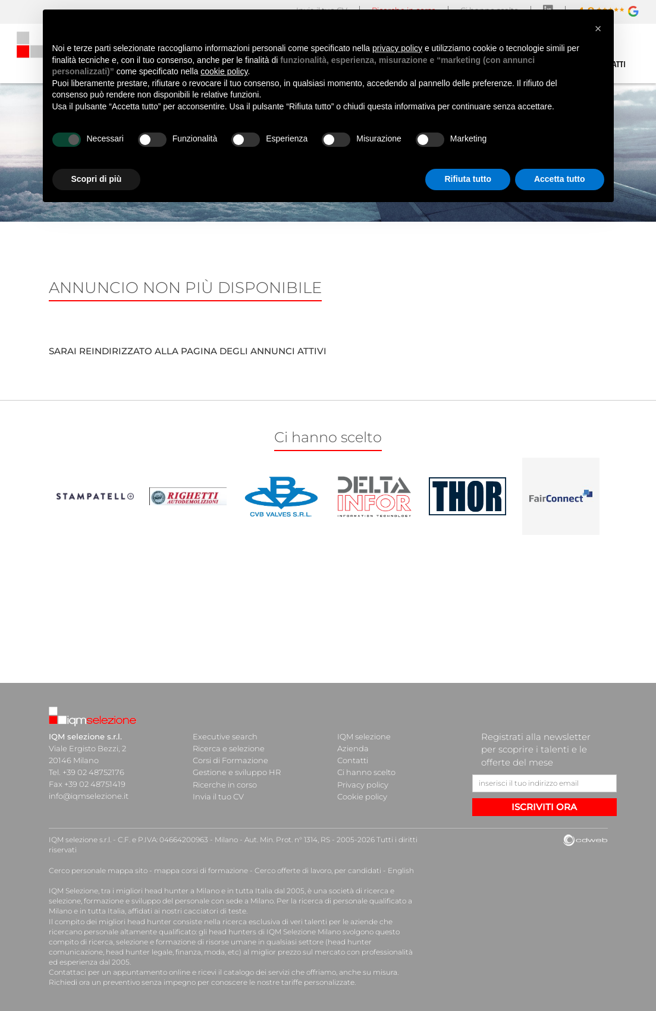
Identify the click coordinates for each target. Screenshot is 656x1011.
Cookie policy (362, 796)
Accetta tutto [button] (559, 179)
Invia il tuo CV (218, 796)
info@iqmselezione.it (88, 796)
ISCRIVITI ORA (544, 806)
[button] (598, 28)
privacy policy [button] (397, 48)
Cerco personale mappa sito (98, 870)
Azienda (353, 748)
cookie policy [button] (223, 71)
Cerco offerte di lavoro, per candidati (318, 870)
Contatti (352, 760)
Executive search (225, 736)
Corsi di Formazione (230, 760)
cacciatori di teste (215, 910)
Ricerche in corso (225, 784)
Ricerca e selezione (229, 748)
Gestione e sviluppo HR (237, 772)
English (401, 870)
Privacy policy (362, 784)
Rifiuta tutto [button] (467, 179)
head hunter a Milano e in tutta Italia (208, 890)
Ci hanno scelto (366, 772)
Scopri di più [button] (96, 179)
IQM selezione (364, 736)
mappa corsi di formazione (201, 870)
